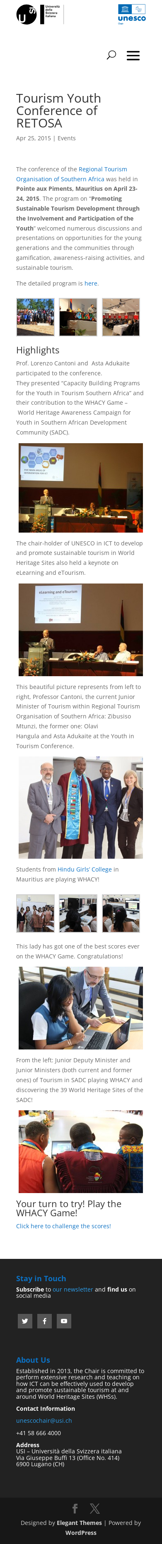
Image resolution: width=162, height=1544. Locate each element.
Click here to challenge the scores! (63, 1226)
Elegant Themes (79, 1523)
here (91, 283)
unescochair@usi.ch (44, 1420)
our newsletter (73, 1289)
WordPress (81, 1533)
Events (67, 138)
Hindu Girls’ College (85, 869)
